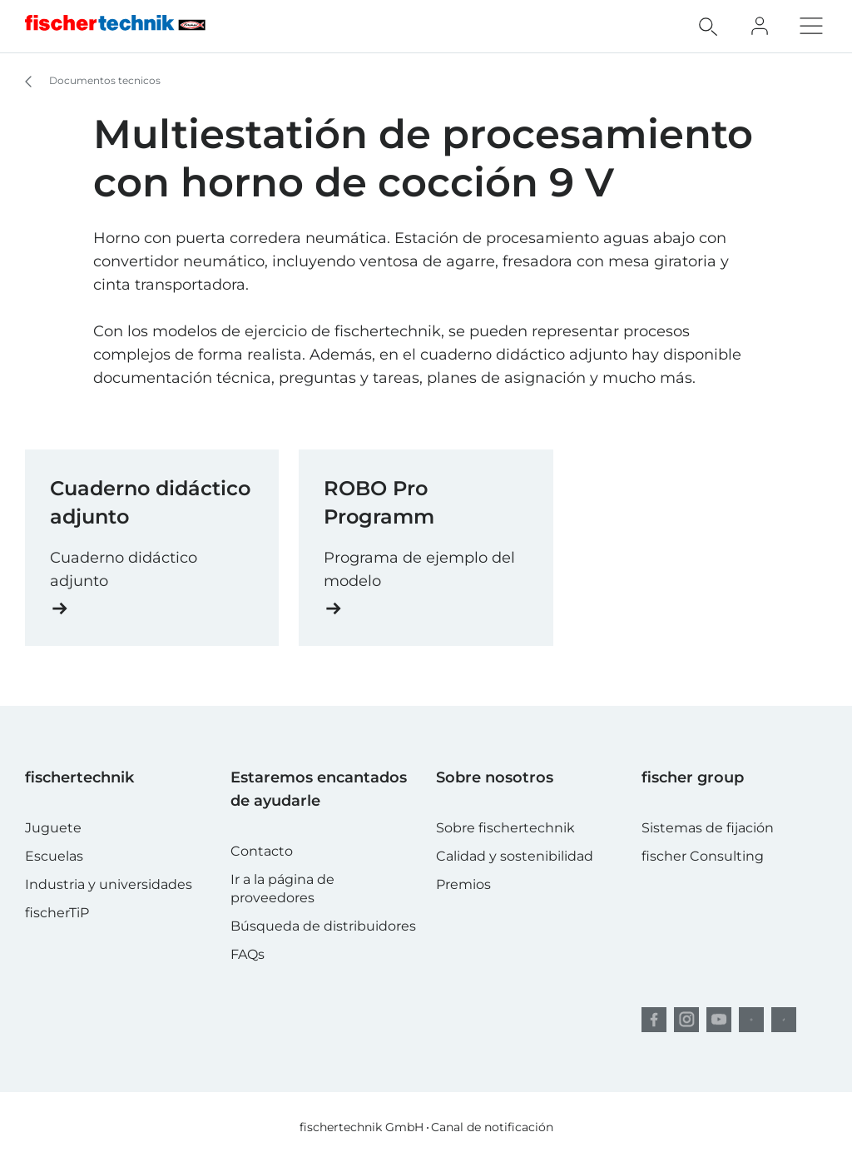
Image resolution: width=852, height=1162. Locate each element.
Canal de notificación (492, 1127)
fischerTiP (57, 913)
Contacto (261, 851)
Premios (463, 884)
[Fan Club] (759, 26)
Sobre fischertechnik (505, 828)
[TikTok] (783, 1019)
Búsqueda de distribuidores (323, 926)
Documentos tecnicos (85, 81)
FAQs (247, 954)
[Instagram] (686, 1019)
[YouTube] (718, 1019)
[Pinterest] (751, 1019)
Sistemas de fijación (707, 828)
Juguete (53, 828)
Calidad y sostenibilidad (514, 856)
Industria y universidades (108, 884)
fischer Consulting (702, 856)
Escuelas (54, 856)
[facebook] (653, 1019)
